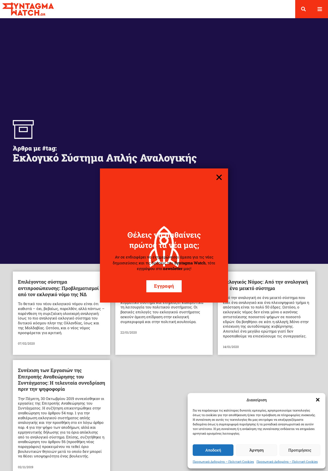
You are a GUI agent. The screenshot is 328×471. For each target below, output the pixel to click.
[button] (317, 399)
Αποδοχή (213, 450)
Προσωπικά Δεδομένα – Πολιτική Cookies (223, 461)
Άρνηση (256, 450)
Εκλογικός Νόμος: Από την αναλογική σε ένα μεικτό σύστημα (265, 284)
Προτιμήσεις (299, 450)
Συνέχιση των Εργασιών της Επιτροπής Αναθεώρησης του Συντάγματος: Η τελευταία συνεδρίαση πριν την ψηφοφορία (61, 379)
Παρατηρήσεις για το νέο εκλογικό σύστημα (159, 284)
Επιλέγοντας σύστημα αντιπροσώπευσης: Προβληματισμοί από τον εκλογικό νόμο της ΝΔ (58, 287)
